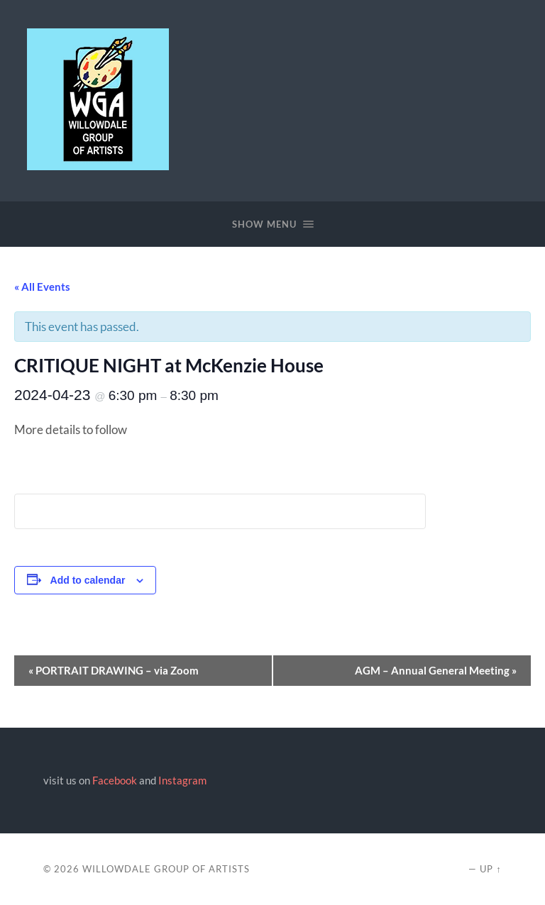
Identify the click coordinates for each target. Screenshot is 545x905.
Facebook (114, 780)
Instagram (182, 780)
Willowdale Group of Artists (166, 869)
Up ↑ (490, 869)
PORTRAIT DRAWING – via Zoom (113, 670)
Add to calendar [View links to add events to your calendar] (88, 580)
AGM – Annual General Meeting (436, 670)
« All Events (42, 286)
